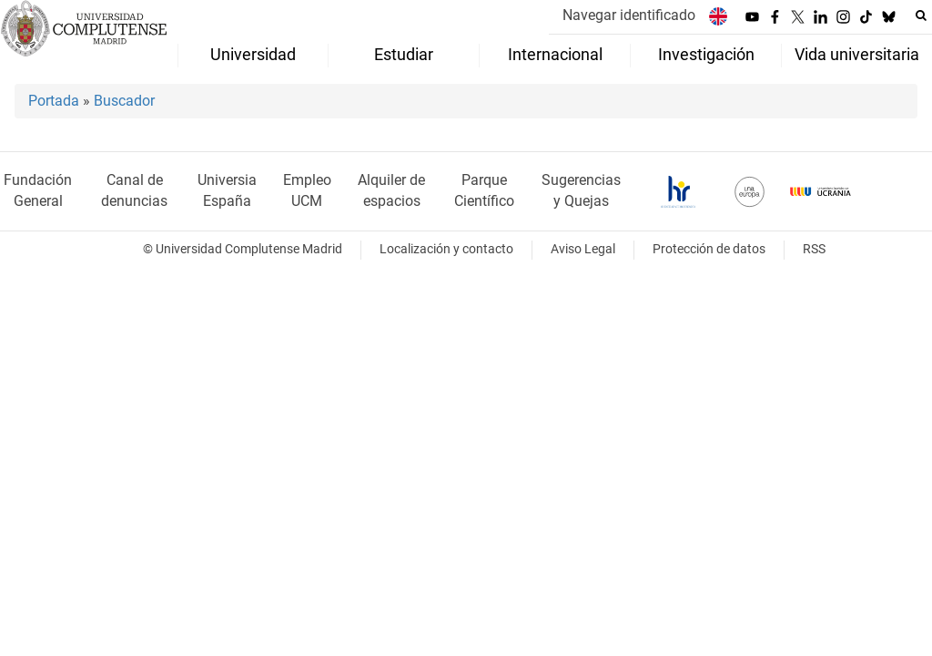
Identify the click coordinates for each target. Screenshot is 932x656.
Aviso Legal (583, 249)
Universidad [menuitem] (253, 55)
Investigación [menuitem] (706, 55)
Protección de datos (709, 249)
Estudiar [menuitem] (403, 55)
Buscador (124, 100)
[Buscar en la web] (921, 15)
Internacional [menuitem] (555, 55)
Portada (53, 100)
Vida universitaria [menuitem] (857, 55)
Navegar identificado (628, 15)
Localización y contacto (446, 249)
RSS (814, 249)
